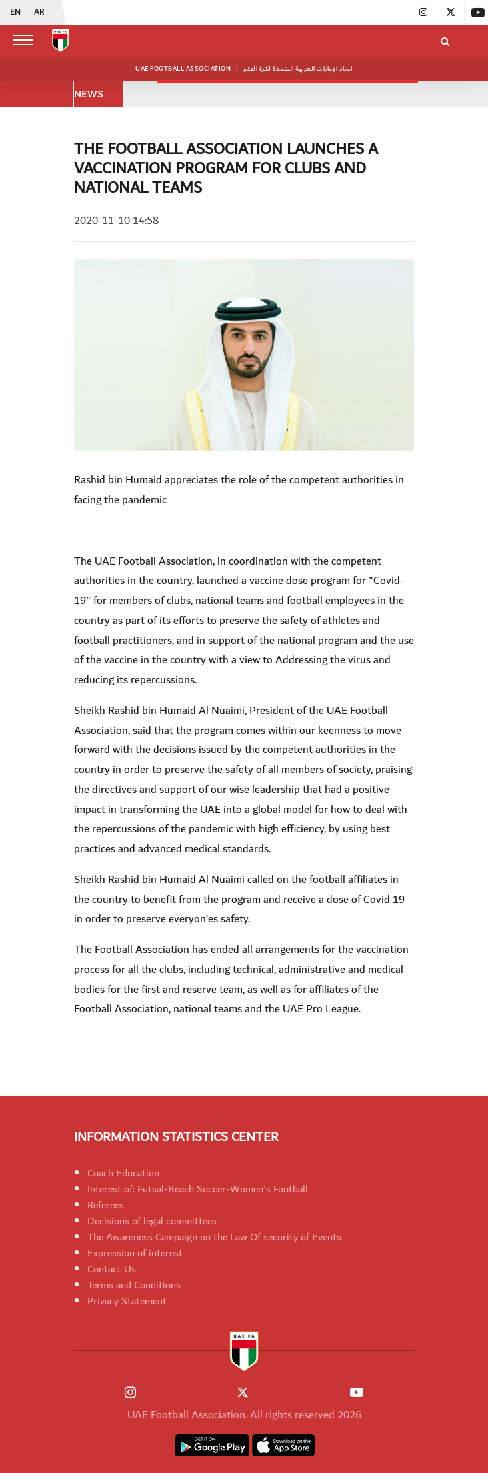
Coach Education (123, 1173)
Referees (105, 1205)
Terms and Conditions (134, 1285)
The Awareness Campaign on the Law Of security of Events (214, 1237)
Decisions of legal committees (152, 1221)
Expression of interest (135, 1253)
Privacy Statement (127, 1301)
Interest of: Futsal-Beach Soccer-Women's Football (197, 1189)
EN (15, 13)
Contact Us (111, 1269)
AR (39, 13)
